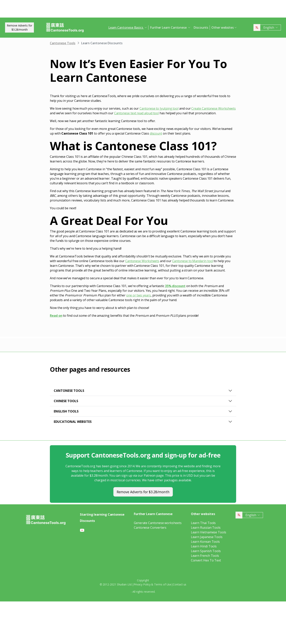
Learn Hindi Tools (204, 546)
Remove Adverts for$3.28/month (19, 27)
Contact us (179, 584)
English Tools (66, 411)
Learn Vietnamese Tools (208, 532)
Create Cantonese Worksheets (213, 108)
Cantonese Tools (62, 43)
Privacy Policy (142, 584)
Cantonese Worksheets (142, 261)
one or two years (138, 295)
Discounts (200, 27)
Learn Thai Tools (203, 523)
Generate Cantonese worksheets (158, 523)
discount (156, 133)
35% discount (175, 286)
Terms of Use (162, 584)
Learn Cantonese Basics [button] (126, 27)
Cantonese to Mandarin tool (192, 261)
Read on (56, 315)
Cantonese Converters (150, 527)
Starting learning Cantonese (102, 514)
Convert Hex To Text (206, 560)
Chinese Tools (66, 401)
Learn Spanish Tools (206, 551)
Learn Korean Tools (205, 541)
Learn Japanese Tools (206, 537)
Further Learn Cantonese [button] (168, 27)
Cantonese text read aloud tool (136, 113)
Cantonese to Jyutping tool (158, 108)
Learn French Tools (205, 555)
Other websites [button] (222, 27)
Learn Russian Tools (206, 527)
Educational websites (73, 421)
